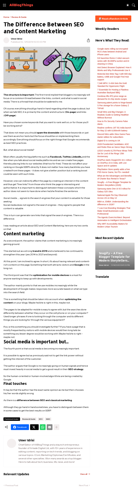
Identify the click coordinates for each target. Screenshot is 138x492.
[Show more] (56, 427)
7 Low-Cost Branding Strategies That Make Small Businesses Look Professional (113, 211)
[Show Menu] (4, 5)
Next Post (83, 485)
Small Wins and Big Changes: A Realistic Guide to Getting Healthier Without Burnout (113, 115)
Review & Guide (19, 17)
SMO (48, 419)
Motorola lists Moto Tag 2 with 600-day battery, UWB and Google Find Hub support (114, 77)
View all (83, 474)
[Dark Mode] (127, 5)
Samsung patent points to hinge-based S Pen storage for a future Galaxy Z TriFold (114, 105)
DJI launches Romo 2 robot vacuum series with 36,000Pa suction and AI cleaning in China (113, 61)
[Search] (133, 5)
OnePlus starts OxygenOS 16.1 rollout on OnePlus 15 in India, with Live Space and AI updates (114, 163)
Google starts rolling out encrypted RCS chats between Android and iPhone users (112, 52)
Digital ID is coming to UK (108, 140)
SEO (41, 419)
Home (6, 17)
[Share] (87, 40)
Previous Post (11, 485)
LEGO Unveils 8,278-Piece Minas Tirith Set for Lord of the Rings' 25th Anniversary (114, 154)
